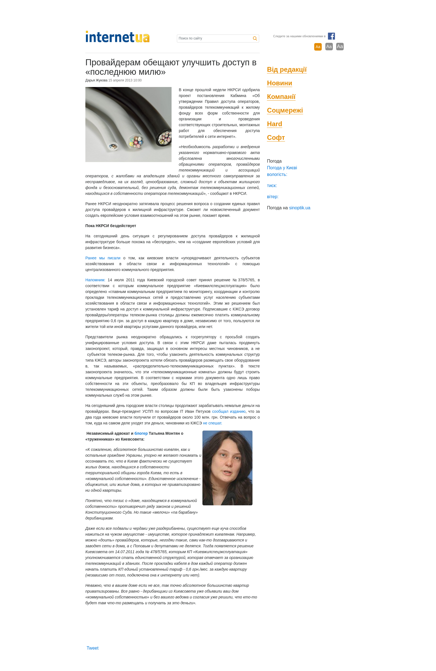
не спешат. (212, 423)
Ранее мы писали (102, 258)
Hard (274, 124)
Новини (279, 83)
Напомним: (95, 280)
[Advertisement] (218, 15)
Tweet (92, 648)
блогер (141, 433)
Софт (276, 137)
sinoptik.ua (300, 207)
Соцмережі (285, 110)
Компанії (281, 96)
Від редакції (287, 69)
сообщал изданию (229, 411)
